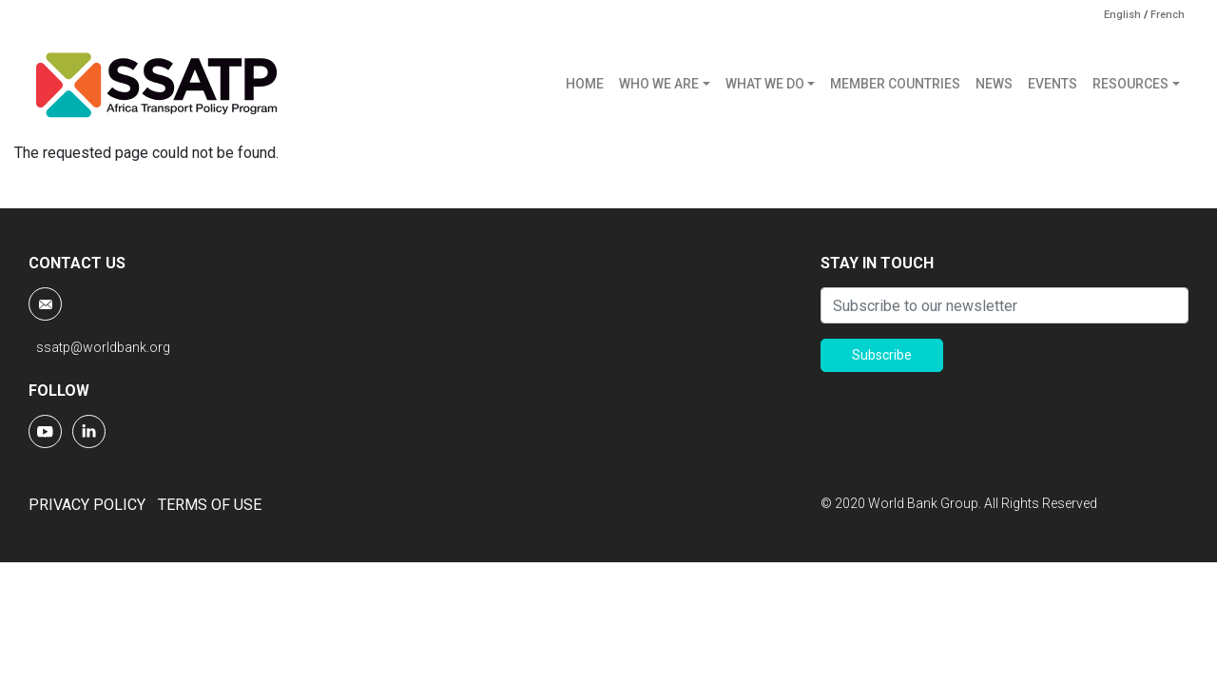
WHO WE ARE (659, 83)
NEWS (994, 83)
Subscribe (882, 354)
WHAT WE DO (764, 83)
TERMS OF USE (209, 505)
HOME (585, 83)
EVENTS (1052, 83)
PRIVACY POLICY (87, 505)
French (1167, 15)
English (1122, 15)
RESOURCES (1130, 83)
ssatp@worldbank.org (103, 347)
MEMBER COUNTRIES (895, 83)
